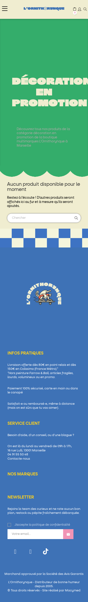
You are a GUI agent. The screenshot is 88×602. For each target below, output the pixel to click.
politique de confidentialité (51, 525)
